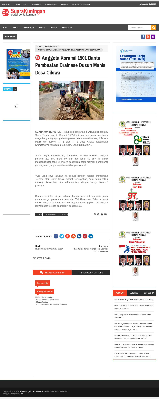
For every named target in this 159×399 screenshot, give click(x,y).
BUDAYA (42, 27)
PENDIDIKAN (29, 27)
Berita (39, 214)
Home (5, 27)
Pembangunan (51, 46)
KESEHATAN (67, 27)
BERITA (16, 27)
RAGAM (54, 27)
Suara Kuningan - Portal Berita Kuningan (35, 391)
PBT (22, 393)
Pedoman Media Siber (81, 4)
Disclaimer (36, 4)
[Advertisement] (17, 169)
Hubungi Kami (51, 4)
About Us (6, 4)
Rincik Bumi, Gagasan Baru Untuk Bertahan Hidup (134, 300)
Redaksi (64, 4)
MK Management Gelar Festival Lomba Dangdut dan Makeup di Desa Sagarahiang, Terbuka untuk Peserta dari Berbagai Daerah (134, 326)
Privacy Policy (21, 4)
